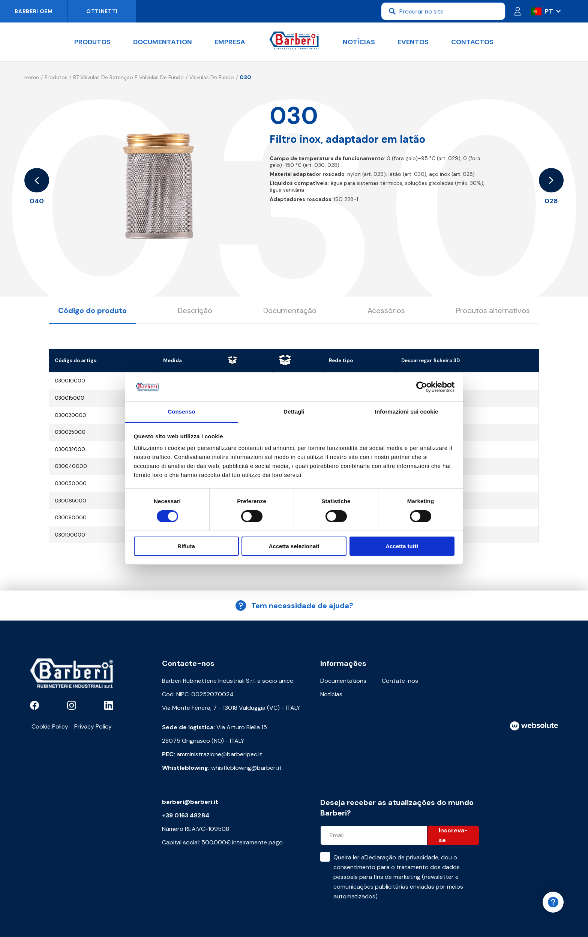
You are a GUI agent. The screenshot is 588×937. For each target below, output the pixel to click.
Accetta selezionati (293, 546)
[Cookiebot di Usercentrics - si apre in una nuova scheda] (421, 387)
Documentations (343, 681)
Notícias (359, 41)
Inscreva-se (453, 835)
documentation (162, 41)
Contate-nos (400, 681)
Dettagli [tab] (294, 411)
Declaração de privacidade (401, 857)
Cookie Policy (50, 726)
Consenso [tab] (181, 411)
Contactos (472, 41)
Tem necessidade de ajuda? (294, 606)
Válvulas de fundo (211, 77)
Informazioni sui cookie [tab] (406, 411)
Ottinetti (102, 11)
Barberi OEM (34, 11)
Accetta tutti (402, 546)
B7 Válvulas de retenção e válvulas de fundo (128, 77)
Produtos (92, 41)
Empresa (229, 41)
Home (31, 77)
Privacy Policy (93, 726)
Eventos (413, 41)
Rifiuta (186, 546)
